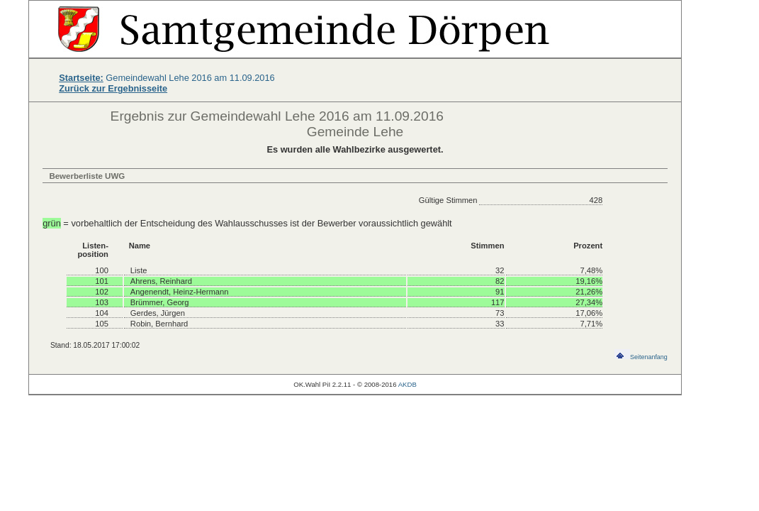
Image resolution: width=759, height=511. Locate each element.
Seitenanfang (641, 357)
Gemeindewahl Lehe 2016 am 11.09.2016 (167, 77)
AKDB (407, 384)
